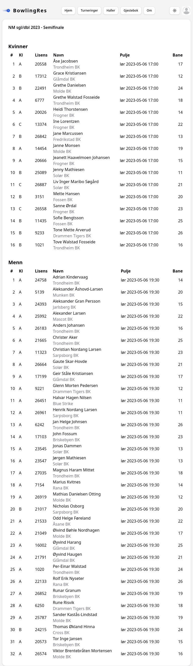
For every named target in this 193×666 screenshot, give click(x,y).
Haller (111, 10)
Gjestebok (131, 10)
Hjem (68, 10)
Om (149, 10)
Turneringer (89, 10)
